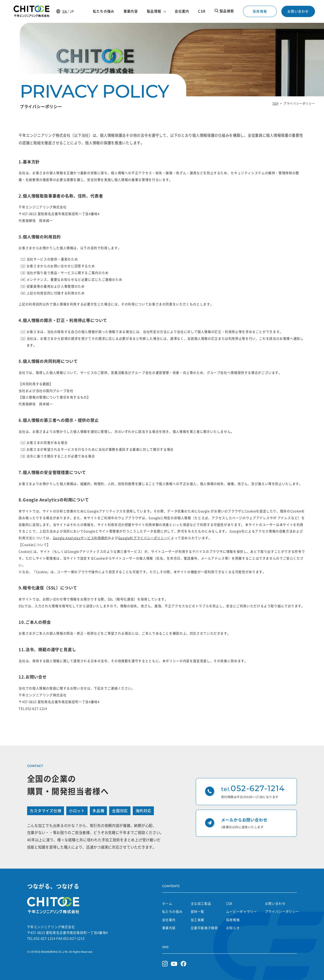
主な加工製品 (201, 903)
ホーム (167, 903)
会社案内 (169, 919)
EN (64, 11)
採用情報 (260, 11)
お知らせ (233, 927)
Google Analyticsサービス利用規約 (80, 537)
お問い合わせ (298, 11)
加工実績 (198, 919)
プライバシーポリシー (282, 911)
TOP (275, 103)
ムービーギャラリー (241, 911)
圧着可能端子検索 (204, 927)
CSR (229, 903)
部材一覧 (198, 911)
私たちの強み (172, 911)
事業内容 (169, 927)
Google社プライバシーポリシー (143, 537)
